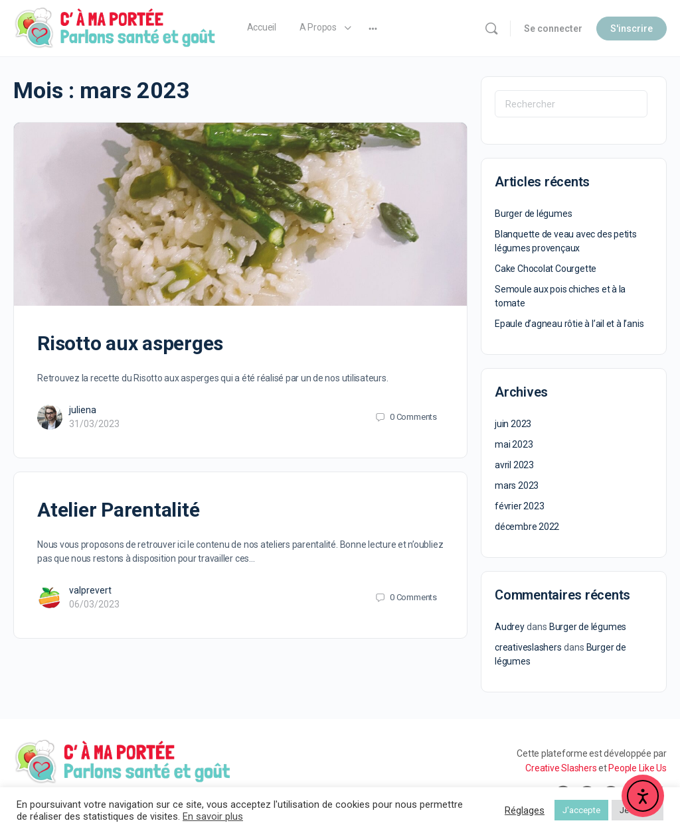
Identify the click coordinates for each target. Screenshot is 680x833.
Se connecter (553, 28)
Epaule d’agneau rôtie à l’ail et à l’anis (569, 323)
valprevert (90, 590)
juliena (82, 410)
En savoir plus (213, 816)
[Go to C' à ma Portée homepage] (115, 27)
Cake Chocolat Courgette (545, 268)
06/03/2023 (94, 604)
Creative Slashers (560, 768)
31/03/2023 (94, 423)
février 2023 (519, 506)
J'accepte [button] (581, 810)
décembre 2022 (527, 526)
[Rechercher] (491, 28)
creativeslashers (528, 647)
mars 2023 (517, 485)
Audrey (510, 626)
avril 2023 (514, 465)
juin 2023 (513, 423)
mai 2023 (514, 444)
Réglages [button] (525, 810)
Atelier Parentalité (118, 509)
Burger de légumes (533, 213)
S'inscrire (631, 28)
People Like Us (637, 768)
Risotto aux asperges (130, 343)
